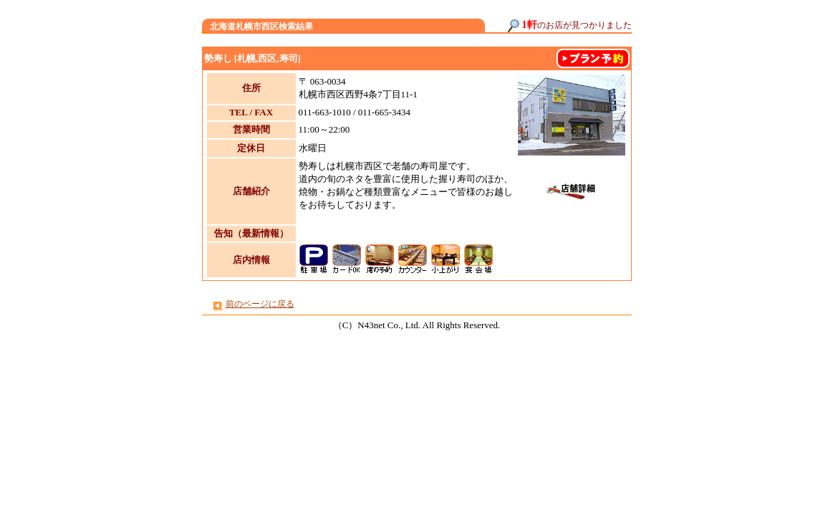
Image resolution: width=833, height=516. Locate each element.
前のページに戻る (260, 304)
